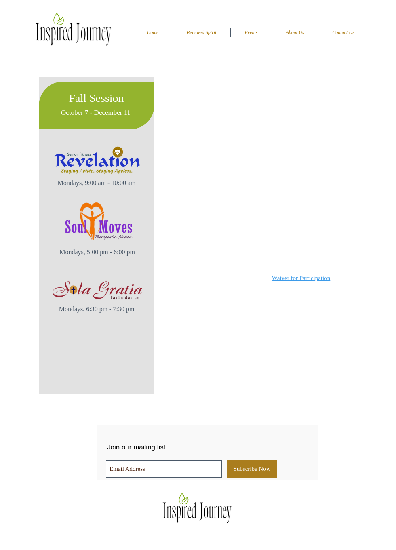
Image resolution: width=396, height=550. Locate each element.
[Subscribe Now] (252, 469)
